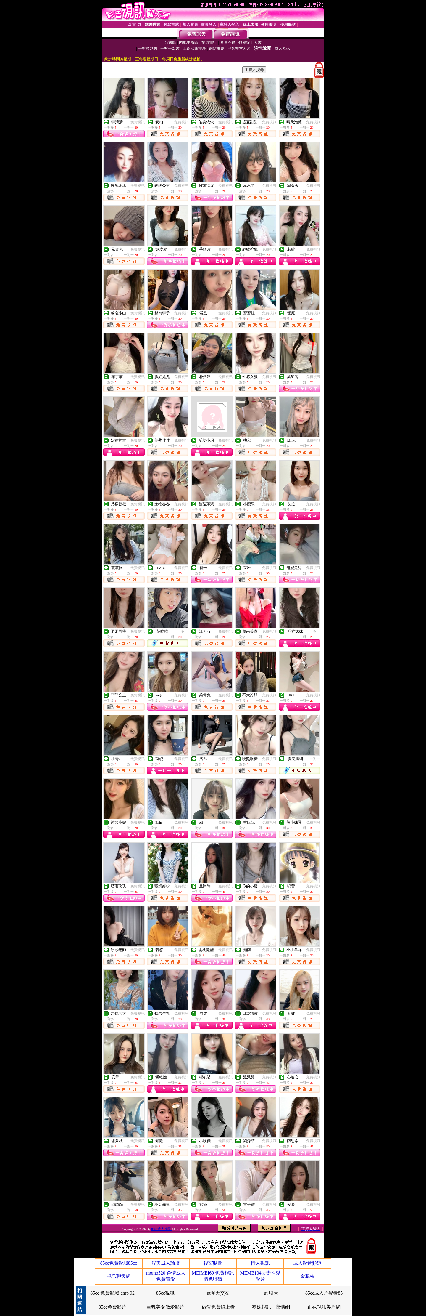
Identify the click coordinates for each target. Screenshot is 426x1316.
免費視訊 (137, 122)
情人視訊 (260, 1263)
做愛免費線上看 (218, 1306)
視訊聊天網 (118, 1276)
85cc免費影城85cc (118, 1263)
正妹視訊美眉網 (324, 1306)
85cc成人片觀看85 (324, 1293)
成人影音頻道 (307, 1263)
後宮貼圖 (213, 1263)
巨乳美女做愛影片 (165, 1306)
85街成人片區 (161, 1229)
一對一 (183, 631)
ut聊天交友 (218, 1293)
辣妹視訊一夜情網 (271, 1306)
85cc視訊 (165, 1293)
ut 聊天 (271, 1293)
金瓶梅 (307, 1276)
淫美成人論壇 (165, 1263)
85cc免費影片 (112, 1306)
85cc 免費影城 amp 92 (112, 1293)
